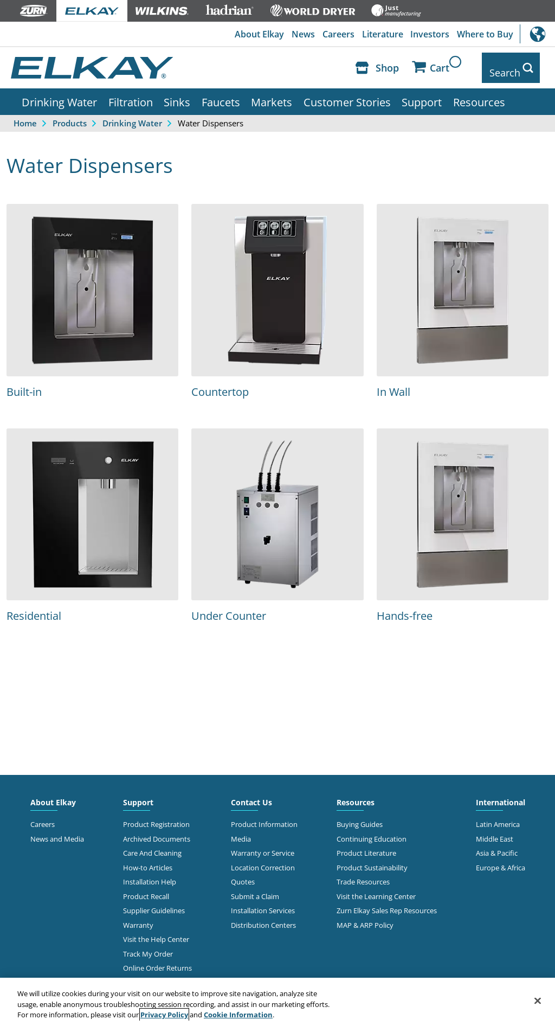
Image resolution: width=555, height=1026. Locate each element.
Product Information (264, 817)
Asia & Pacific (497, 845)
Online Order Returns (157, 960)
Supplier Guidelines (154, 902)
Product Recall (146, 888)
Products (70, 115)
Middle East (494, 831)
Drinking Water (59, 93)
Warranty (138, 917)
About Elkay (253, 34)
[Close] (538, 1000)
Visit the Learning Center (376, 888)
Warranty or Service (262, 845)
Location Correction (263, 859)
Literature (379, 34)
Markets (271, 93)
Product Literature (366, 845)
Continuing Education (371, 831)
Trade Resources (363, 874)
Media (241, 831)
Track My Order (148, 946)
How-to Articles (147, 859)
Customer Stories (347, 93)
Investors (428, 34)
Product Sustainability (372, 859)
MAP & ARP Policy (365, 917)
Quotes (243, 874)
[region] (277, 1002)
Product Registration (156, 817)
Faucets (221, 93)
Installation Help (149, 874)
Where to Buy (484, 34)
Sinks (177, 93)
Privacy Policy (164, 1014)
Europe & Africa (500, 859)
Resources (479, 93)
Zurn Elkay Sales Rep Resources (387, 902)
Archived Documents (156, 831)
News (297, 34)
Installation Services (263, 902)
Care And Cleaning (152, 845)
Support (422, 93)
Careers (334, 34)
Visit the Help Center (156, 931)
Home (25, 115)
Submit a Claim (255, 888)
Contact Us (251, 794)
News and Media (57, 831)
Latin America (498, 817)
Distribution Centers (263, 917)
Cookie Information (238, 1014)
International (537, 34)
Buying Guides (360, 817)
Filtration (130, 93)
